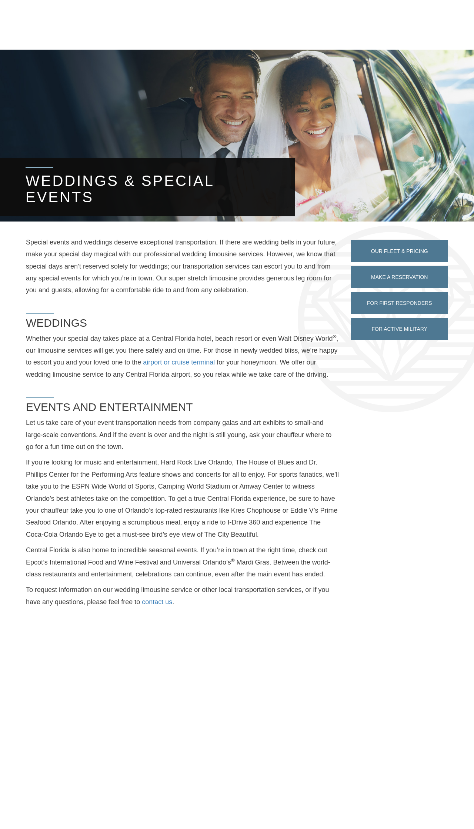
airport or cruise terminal (179, 362)
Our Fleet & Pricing (399, 251)
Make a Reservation (399, 277)
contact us (157, 602)
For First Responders (399, 303)
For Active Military (399, 329)
